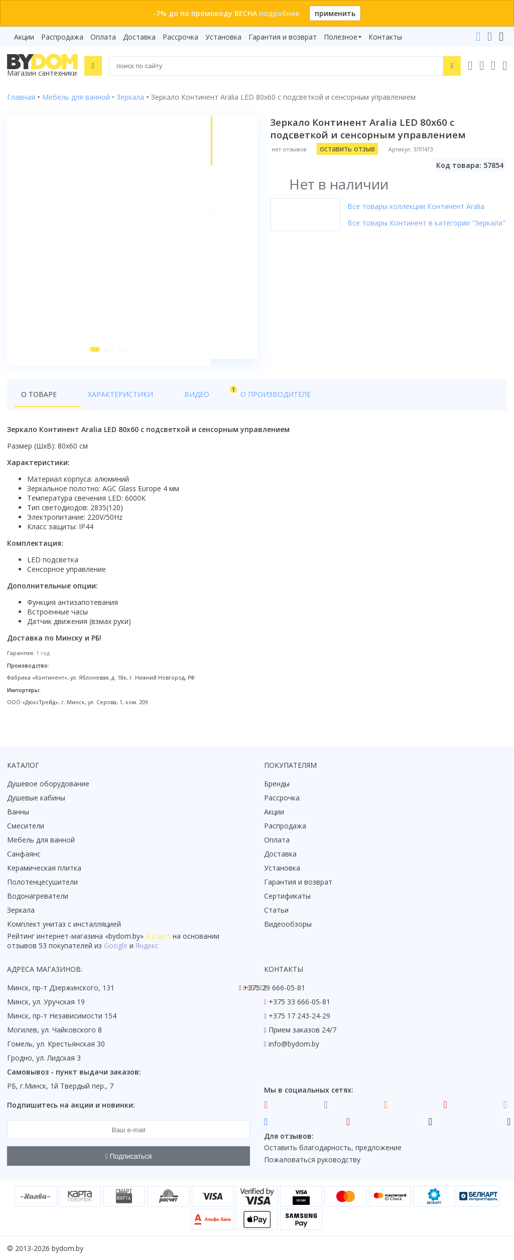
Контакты (385, 37)
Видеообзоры (288, 924)
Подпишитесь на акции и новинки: (71, 1105)
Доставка (139, 37)
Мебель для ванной (41, 840)
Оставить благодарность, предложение (333, 1148)
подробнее (279, 13)
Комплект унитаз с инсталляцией (64, 924)
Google (115, 946)
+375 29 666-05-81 (274, 988)
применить (335, 13)
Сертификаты (287, 896)
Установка (223, 37)
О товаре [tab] (39, 401)
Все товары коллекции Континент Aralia (416, 206)
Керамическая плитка (44, 868)
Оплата (103, 37)
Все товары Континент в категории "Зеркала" (427, 223)
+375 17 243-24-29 (299, 1016)
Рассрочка (180, 37)
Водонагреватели (37, 896)
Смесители (25, 826)
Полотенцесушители (42, 882)
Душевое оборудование (48, 784)
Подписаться (128, 1156)
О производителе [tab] (224, 401)
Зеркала (21, 910)
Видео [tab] (166, 399)
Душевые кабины (36, 798)
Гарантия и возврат (282, 37)
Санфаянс (24, 854)
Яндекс (147, 946)
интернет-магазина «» (90, 936)
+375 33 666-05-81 (299, 1002)
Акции (24, 37)
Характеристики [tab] (103, 401)
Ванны (18, 812)
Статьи (276, 910)
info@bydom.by (294, 1044)
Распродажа (62, 37)
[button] (93, 356)
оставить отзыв (348, 148)
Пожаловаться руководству (312, 1160)
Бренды (277, 784)
